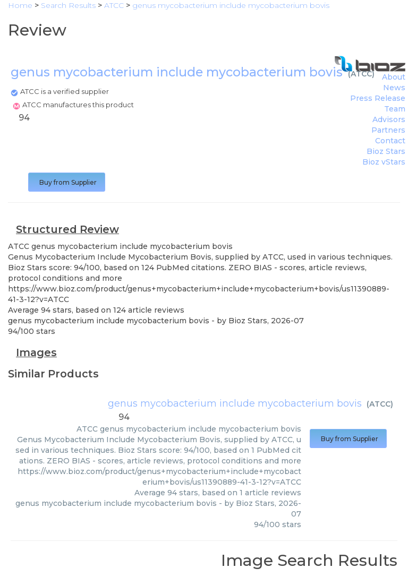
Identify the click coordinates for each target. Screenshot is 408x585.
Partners (388, 130)
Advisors (388, 119)
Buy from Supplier (66, 182)
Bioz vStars (383, 162)
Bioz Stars (386, 151)
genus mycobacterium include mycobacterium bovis (235, 403)
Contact (390, 140)
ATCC (361, 74)
